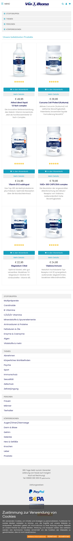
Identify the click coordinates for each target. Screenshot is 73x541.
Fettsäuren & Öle (12, 329)
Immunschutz (10, 374)
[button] (19, 94)
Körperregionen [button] (12, 29)
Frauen (7, 401)
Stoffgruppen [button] (11, 13)
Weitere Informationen (37, 536)
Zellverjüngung (11, 388)
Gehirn (7, 432)
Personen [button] (9, 24)
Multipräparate (11, 300)
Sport (6, 369)
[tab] (36, 13)
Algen (7, 338)
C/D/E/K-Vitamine (13, 314)
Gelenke (8, 437)
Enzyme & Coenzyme (14, 333)
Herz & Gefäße (11, 441)
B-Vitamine (9, 310)
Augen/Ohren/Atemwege (16, 422)
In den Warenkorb (19, 89)
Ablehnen (52, 536)
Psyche (7, 365)
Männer (7, 405)
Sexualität (9, 379)
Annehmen (64, 536)
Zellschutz (9, 384)
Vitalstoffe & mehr (13, 343)
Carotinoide (9, 305)
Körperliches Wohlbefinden (17, 360)
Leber (6, 451)
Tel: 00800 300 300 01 (36, 478)
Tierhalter (8, 410)
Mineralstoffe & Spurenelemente (20, 319)
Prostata (8, 455)
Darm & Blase (10, 427)
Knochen (8, 446)
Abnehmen (9, 355)
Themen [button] (8, 19)
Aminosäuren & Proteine (16, 324)
